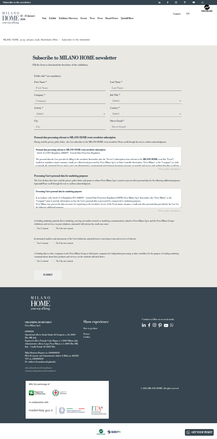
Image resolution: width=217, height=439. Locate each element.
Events (83, 17)
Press (100, 17)
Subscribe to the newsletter (76, 40)
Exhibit (52, 17)
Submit (48, 274)
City (36, 120)
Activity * (38, 107)
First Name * (40, 82)
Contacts (176, 13)
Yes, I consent (43, 228)
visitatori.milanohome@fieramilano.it (40, 371)
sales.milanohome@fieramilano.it (38, 368)
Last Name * (116, 82)
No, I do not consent (65, 228)
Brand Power (111, 17)
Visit (44, 17)
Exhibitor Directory (68, 17)
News (92, 17)
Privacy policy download (169, 169)
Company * (39, 95)
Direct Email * (117, 120)
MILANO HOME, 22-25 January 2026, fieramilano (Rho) (30, 40)
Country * (115, 107)
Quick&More (127, 17)
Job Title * (115, 95)
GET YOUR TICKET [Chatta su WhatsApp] (199, 432)
